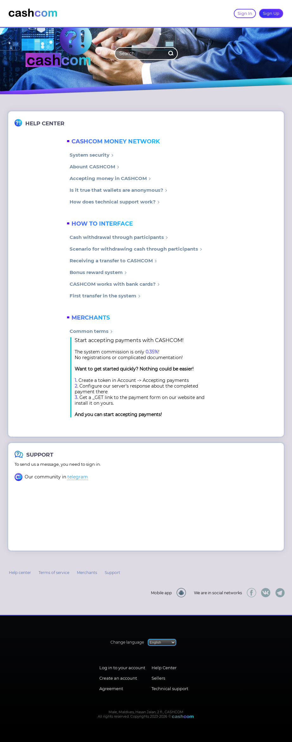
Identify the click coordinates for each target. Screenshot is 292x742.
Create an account (118, 678)
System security (92, 155)
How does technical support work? (115, 202)
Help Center (164, 667)
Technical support (170, 688)
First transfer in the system (105, 296)
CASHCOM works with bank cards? (115, 284)
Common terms (91, 331)
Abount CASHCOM (94, 167)
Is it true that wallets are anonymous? (118, 190)
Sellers (158, 678)
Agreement (111, 688)
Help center (20, 572)
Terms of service (54, 572)
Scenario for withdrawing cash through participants (136, 249)
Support (112, 572)
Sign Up (271, 13)
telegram (77, 477)
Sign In (245, 13)
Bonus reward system (98, 272)
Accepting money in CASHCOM (110, 178)
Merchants (87, 572)
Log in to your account (122, 667)
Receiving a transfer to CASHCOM (113, 261)
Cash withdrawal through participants (119, 237)
